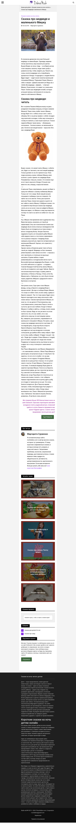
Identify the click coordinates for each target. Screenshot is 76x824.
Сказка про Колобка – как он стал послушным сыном (38, 509)
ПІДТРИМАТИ (47, 417)
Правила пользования (38, 819)
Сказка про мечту (38, 593)
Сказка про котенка (38, 489)
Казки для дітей (26, 7)
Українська (38, 815)
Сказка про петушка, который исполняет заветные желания (38, 572)
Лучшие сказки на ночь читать (41, 7)
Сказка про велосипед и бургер (38, 530)
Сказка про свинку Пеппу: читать (38, 551)
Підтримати (26, 659)
